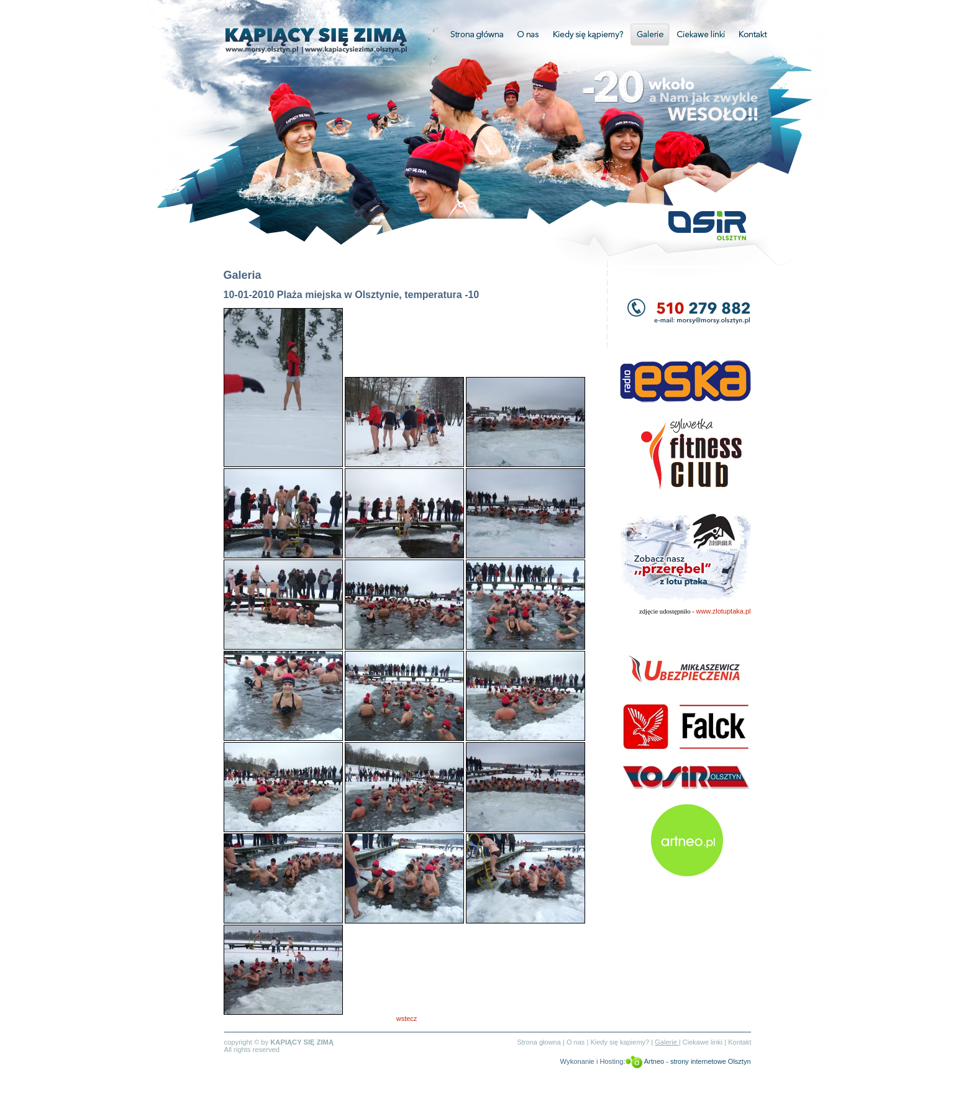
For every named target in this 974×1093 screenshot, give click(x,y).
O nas (529, 33)
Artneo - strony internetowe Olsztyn (697, 1061)
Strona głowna (538, 1042)
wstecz (406, 1018)
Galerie (649, 33)
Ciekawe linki (701, 33)
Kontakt (752, 33)
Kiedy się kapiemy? (619, 1042)
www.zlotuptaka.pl (723, 611)
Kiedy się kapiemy (588, 33)
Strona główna (472, 33)
